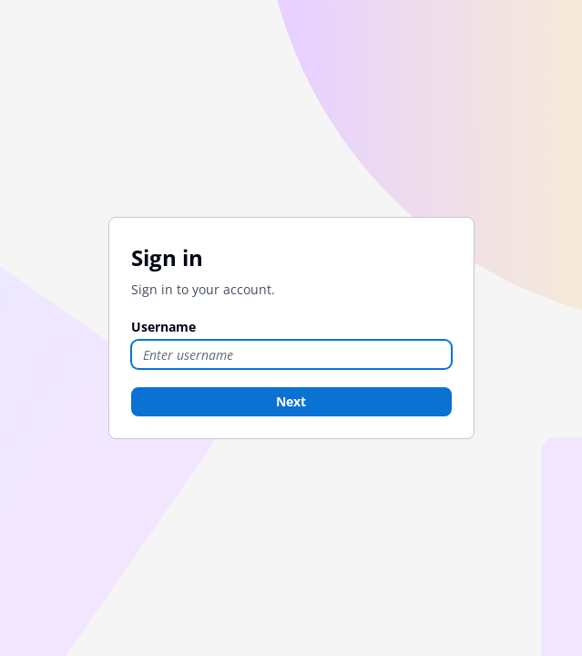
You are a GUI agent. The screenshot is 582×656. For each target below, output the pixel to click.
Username (163, 326)
